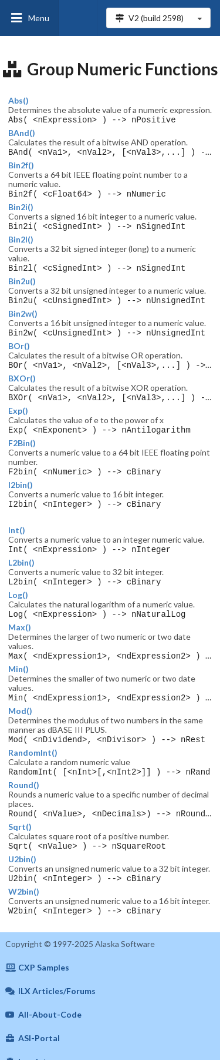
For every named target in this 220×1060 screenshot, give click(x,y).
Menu (29, 18)
